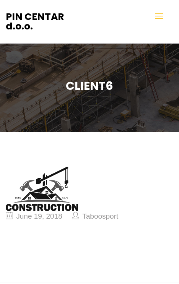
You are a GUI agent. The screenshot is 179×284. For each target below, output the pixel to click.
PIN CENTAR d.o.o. (35, 21)
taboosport (100, 216)
